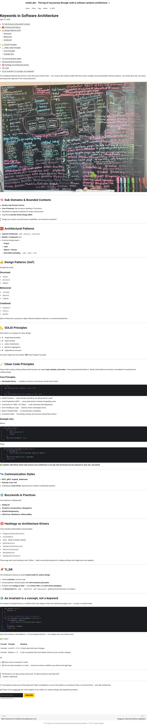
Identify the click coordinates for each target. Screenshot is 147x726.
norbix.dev (17, 690)
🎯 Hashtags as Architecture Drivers (15, 65)
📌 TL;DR (5, 68)
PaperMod (101, 723)
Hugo (95, 723)
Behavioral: (8, 37)
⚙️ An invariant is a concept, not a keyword (18, 71)
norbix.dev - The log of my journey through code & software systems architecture (66, 3)
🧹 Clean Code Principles (11, 48)
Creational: (8, 40)
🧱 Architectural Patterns (11, 27)
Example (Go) (9, 54)
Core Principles (9, 51)
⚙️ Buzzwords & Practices (12, 62)
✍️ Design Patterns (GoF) (11, 30)
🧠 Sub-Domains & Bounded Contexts (16, 24)
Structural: (7, 34)
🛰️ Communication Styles (11, 59)
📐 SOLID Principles (9, 44)
